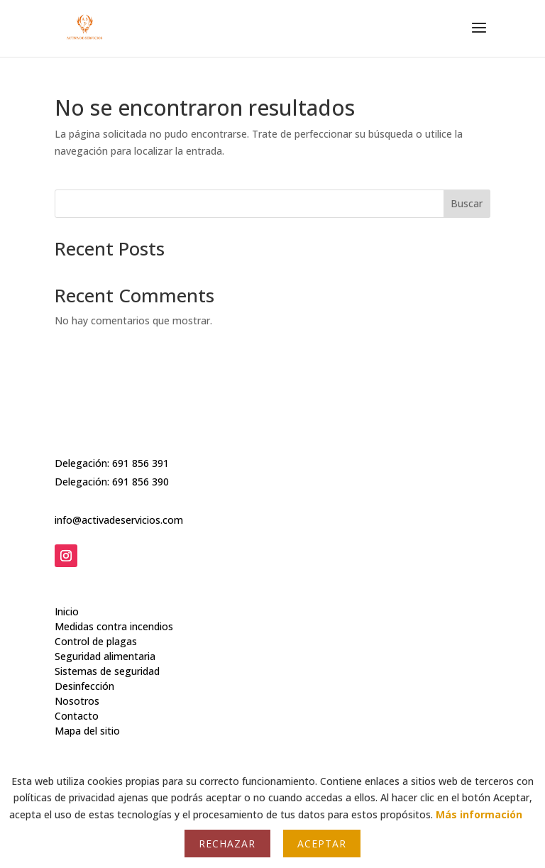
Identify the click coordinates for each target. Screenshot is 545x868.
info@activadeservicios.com (119, 516)
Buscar (467, 203)
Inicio (67, 589)
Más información (479, 814)
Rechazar (227, 843)
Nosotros (77, 679)
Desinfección (84, 664)
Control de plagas (96, 619)
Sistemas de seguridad (107, 649)
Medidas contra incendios (114, 604)
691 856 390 (140, 478)
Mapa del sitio (87, 708)
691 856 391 (140, 459)
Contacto (77, 694)
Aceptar (321, 843)
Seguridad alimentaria (105, 634)
